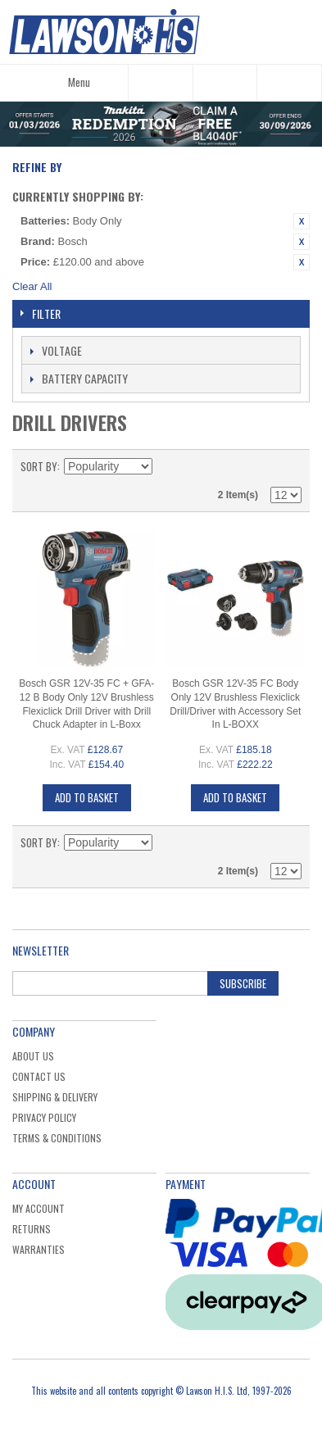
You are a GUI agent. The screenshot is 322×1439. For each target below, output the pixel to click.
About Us (33, 1056)
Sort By (38, 466)
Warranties (38, 1249)
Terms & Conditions (57, 1138)
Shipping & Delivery (55, 1097)
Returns (31, 1229)
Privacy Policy (44, 1117)
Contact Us (39, 1076)
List (289, 466)
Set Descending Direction (167, 466)
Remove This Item (301, 221)
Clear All (32, 286)
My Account (38, 1208)
